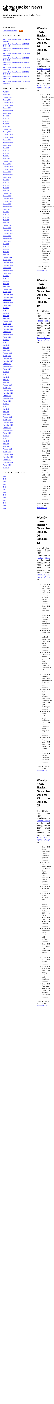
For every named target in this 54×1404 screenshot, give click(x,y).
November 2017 (8, 361)
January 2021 (7, 260)
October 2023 (7, 172)
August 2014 (7, 465)
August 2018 (7, 337)
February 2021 (7, 257)
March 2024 (6, 158)
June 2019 (6, 310)
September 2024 (8, 142)
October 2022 (7, 204)
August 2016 (7, 401)
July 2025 (6, 116)
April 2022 (6, 220)
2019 (4, 495)
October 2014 (7, 459)
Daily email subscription (10, 30)
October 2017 (7, 364)
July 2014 (6, 467)
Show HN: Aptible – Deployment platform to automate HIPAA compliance (46, 253)
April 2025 (6, 124)
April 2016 (6, 411)
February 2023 (7, 193)
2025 (4, 479)
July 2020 (6, 276)
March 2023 (6, 190)
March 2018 (6, 350)
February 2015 (7, 449)
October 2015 (7, 427)
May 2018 (6, 345)
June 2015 (6, 438)
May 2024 (6, 153)
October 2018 (7, 332)
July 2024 (6, 148)
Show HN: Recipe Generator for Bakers (46, 756)
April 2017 (6, 380)
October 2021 (7, 236)
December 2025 (8, 102)
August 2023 (7, 177)
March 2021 (6, 254)
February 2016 (7, 417)
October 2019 (7, 300)
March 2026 (6, 94)
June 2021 (6, 246)
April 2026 (6, 92)
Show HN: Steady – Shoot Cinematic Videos (46, 422)
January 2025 (7, 132)
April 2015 (6, 443)
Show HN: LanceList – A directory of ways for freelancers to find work (46, 117)
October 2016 (7, 395)
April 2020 (6, 284)
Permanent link (42, 270)
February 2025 (7, 129)
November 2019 (8, 297)
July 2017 (6, 372)
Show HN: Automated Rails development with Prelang (46, 933)
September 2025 (8, 110)
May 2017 (6, 377)
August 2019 (7, 305)
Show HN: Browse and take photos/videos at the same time (47, 679)
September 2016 (8, 398)
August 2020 (7, 273)
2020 (4, 492)
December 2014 (8, 454)
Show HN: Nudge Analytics (46, 608)
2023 (4, 484)
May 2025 (6, 121)
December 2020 (8, 262)
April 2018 (6, 348)
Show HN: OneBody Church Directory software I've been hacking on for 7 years (46, 234)
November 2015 (8, 425)
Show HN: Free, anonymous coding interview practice (46, 852)
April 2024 (6, 156)
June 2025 (6, 118)
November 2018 (8, 329)
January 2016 (7, 419)
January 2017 (7, 388)
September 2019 (8, 302)
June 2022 (6, 214)
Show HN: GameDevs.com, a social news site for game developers (48, 100)
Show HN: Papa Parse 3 (46, 378)
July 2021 (6, 244)
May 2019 (6, 313)
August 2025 (7, 113)
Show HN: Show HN (46, 887)
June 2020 (6, 278)
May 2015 (6, 441)
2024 (4, 481)
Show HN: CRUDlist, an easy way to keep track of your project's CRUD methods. (46, 592)
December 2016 (8, 390)
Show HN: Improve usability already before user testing (46, 620)
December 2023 (8, 166)
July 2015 (6, 435)
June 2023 (6, 182)
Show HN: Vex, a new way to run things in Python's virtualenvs (46, 989)
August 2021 (7, 241)
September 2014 (8, 462)
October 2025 (7, 108)
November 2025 (8, 105)
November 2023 (8, 169)
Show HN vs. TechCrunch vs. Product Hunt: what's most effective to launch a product (46, 872)
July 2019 (6, 308)
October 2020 (7, 268)
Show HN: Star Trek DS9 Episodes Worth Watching (46, 135)
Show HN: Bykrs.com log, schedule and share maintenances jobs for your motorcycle (47, 698)
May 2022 (6, 217)
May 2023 (6, 185)
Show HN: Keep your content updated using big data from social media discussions (46, 639)
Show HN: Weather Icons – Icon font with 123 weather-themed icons (46, 473)
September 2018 (8, 334)
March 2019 (6, 318)
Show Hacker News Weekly (22, 8)
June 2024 (6, 150)
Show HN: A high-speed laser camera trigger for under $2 (46, 456)
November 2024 (8, 137)
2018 (4, 497)
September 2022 (8, 206)
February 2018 (7, 353)
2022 (4, 487)
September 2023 (8, 174)
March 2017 (6, 382)
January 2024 (7, 164)
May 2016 (6, 409)
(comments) (45, 108)
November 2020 (8, 265)
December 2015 (8, 422)
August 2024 (7, 145)
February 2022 (7, 225)
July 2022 (6, 212)
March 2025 (6, 126)
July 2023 (6, 180)
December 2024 (8, 134)
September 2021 (8, 238)
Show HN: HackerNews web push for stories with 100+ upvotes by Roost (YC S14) (46, 438)
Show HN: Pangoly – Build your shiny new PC (46, 366)
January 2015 (7, 451)
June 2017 (6, 374)
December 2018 (8, 326)
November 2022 (8, 201)
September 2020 (8, 270)
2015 (4, 505)
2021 (4, 489)
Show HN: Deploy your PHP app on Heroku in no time (46, 743)
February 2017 (7, 385)
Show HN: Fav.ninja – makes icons (46, 410)
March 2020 (6, 286)
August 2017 (7, 369)
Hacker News (43, 68)
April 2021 (6, 252)
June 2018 (6, 342)
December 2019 (8, 294)
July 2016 (6, 403)
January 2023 (7, 196)
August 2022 (7, 209)
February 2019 (7, 321)
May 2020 (6, 281)
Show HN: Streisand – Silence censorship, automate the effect (46, 217)
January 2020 (7, 292)
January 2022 (7, 228)
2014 (4, 508)
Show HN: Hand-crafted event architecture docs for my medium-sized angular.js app (46, 722)
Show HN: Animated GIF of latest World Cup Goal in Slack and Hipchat (46, 916)
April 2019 (6, 316)
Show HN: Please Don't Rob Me (46, 148)
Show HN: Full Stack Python (46, 959)
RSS (21, 30)
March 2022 (6, 222)
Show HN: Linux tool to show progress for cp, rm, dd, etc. (46, 352)
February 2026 (7, 97)
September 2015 (8, 430)
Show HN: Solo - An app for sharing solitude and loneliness (46, 972)
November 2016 (8, 393)
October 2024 (7, 140)
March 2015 (6, 446)
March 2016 (6, 414)
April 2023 (6, 188)
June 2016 (6, 406)
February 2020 (7, 289)
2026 (4, 476)
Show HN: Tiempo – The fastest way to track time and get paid (46, 184)
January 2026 (7, 100)
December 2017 (8, 358)
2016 (4, 503)
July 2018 (6, 340)
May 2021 (6, 249)
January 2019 (7, 324)
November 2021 (8, 233)
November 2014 (8, 457)
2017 (4, 500)
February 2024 (7, 161)
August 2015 (7, 433)
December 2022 (8, 198)
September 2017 (8, 366)
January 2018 (7, 356)
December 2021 (8, 230)
